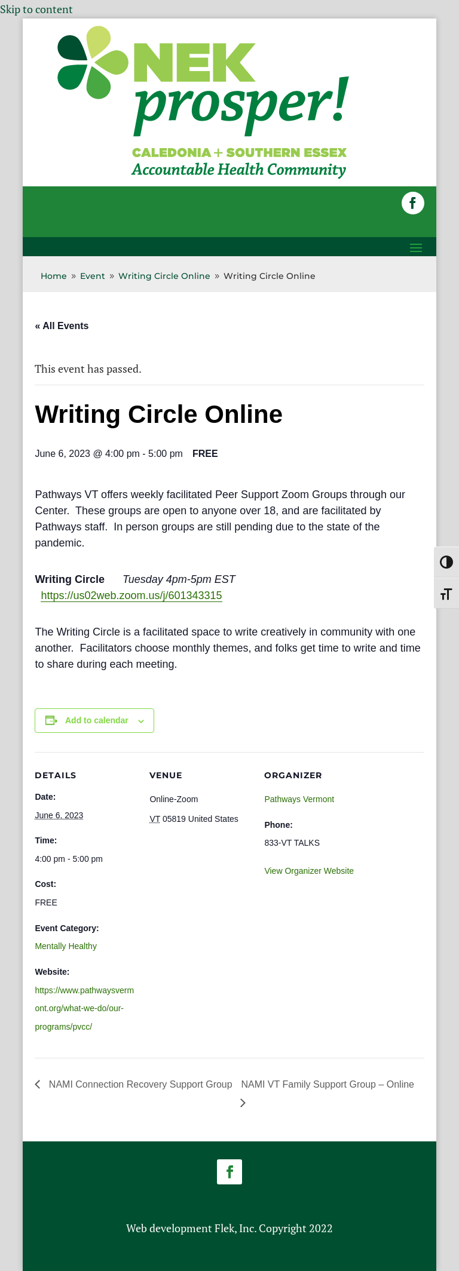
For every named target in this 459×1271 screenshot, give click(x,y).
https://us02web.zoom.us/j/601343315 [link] (131, 595)
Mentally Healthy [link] (66, 946)
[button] (413, 203)
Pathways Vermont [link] (299, 799)
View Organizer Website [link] (309, 871)
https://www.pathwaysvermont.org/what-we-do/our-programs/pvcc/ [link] (84, 1008)
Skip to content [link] (36, 9)
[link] (203, 178)
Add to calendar (96, 720)
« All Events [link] (61, 326)
